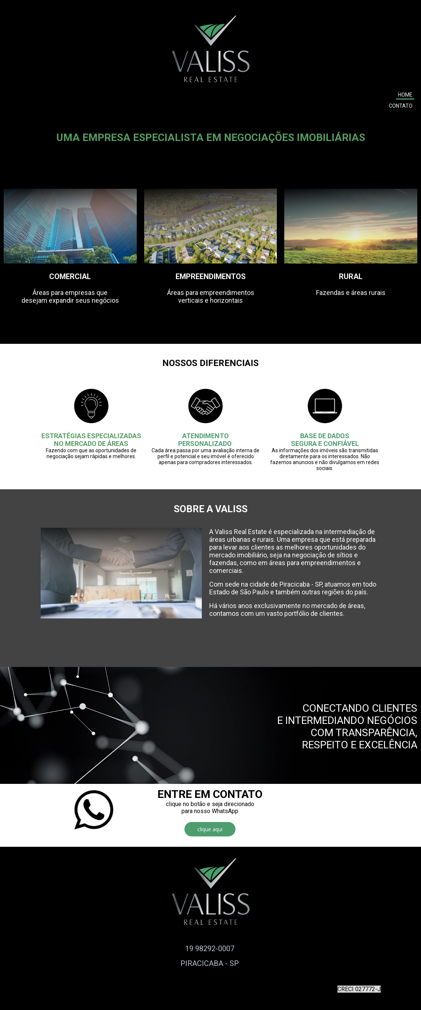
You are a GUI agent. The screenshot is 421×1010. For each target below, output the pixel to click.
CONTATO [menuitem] (400, 106)
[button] (209, 829)
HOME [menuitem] (405, 95)
